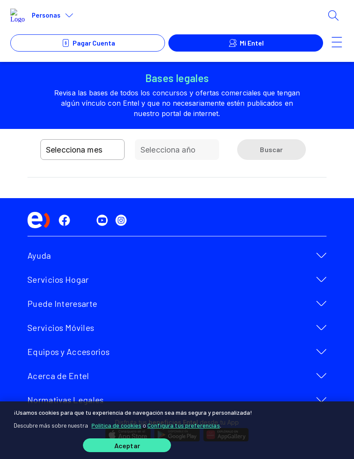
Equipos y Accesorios (68, 351)
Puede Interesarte (62, 303)
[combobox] (82, 149)
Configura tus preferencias (183, 425)
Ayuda (39, 255)
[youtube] (104, 220)
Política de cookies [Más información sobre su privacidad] (116, 425)
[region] (177, 430)
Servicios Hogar (58, 279)
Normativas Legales (65, 400)
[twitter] (85, 220)
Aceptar (127, 445)
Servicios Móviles (60, 327)
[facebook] (66, 220)
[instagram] (122, 220)
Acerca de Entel (58, 375)
